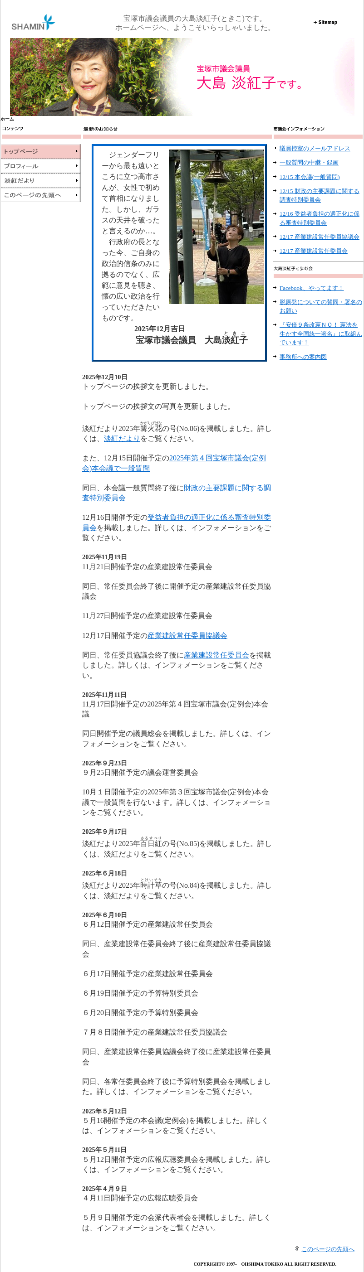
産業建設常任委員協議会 (187, 635)
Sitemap (325, 22)
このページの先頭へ (41, 195)
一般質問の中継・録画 (309, 162)
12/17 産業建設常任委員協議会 (319, 236)
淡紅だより (122, 438)
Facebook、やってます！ (312, 288)
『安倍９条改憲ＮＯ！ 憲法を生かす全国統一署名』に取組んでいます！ (321, 333)
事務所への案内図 (303, 356)
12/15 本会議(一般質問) (310, 177)
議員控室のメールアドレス (315, 148)
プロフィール (41, 166)
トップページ (41, 151)
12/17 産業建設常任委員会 (314, 250)
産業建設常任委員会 (216, 655)
